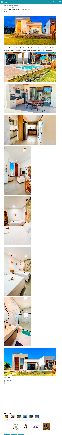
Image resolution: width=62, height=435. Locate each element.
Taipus (5, 5)
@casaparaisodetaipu (9, 382)
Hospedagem (9, 5)
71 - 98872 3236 (8, 380)
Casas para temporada (14, 5)
